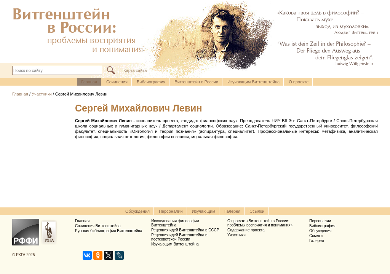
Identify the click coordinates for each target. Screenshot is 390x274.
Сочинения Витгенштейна (98, 226)
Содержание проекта (246, 230)
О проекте (298, 82)
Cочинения (117, 82)
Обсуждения (137, 211)
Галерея (232, 211)
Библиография (151, 82)
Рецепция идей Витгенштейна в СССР (185, 230)
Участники (42, 94)
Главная (89, 82)
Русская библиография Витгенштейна (108, 231)
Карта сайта (135, 70)
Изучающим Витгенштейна (253, 82)
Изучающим (203, 211)
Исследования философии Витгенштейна (175, 223)
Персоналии (171, 211)
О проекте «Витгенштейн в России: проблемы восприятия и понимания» (259, 223)
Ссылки (256, 211)
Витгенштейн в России (196, 82)
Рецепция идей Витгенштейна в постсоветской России (179, 237)
